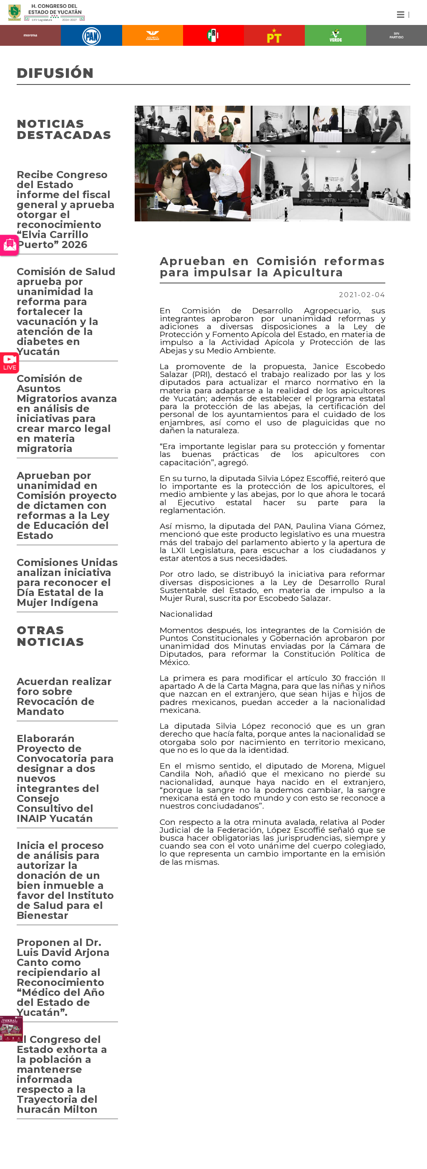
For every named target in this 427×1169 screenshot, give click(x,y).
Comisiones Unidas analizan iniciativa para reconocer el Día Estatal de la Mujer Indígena (67, 582)
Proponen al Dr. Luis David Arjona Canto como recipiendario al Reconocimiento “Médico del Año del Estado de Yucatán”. (63, 977)
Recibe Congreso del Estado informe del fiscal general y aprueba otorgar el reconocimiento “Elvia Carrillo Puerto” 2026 (66, 210)
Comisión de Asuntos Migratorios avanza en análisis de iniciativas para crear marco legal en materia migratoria (67, 413)
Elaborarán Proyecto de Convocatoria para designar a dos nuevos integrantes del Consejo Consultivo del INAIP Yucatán (65, 778)
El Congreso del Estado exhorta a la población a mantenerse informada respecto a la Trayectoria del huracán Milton (62, 1074)
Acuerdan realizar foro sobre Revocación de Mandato (64, 696)
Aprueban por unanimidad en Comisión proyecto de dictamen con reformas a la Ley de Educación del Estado (67, 505)
